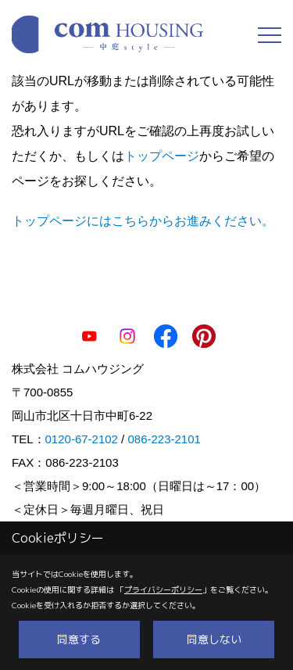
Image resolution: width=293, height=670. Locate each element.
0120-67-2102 (81, 439)
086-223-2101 (163, 439)
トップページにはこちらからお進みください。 (143, 221)
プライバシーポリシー (163, 589)
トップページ (161, 156)
